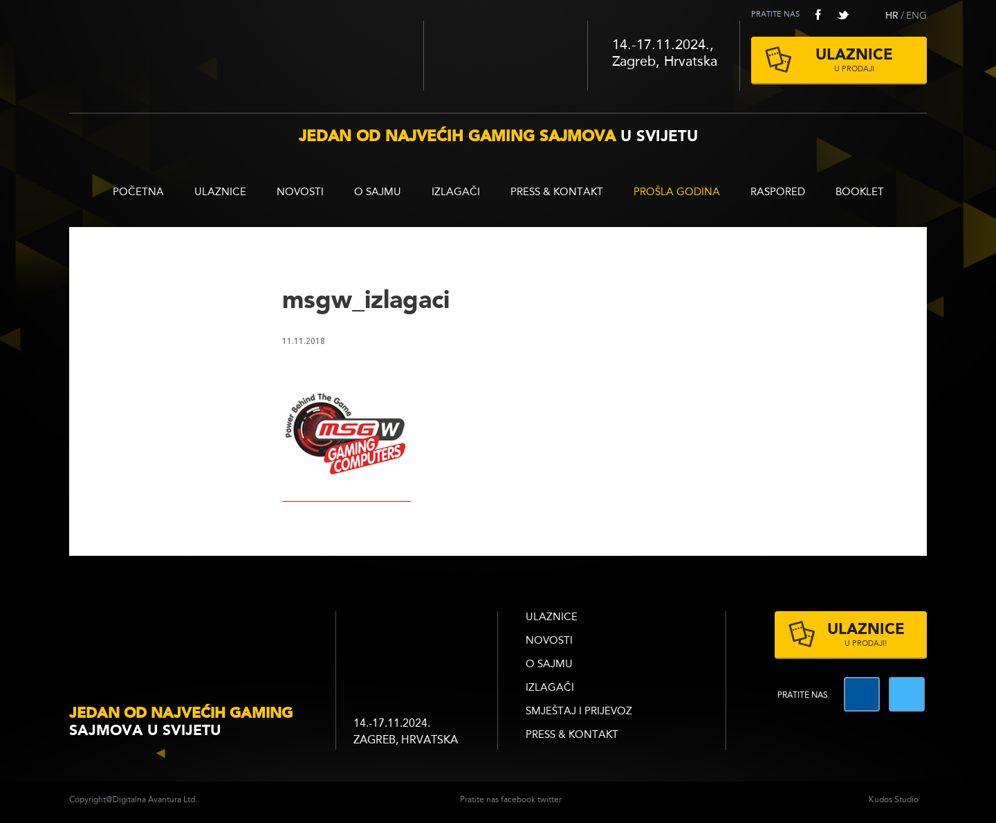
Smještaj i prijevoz (579, 712)
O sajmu (377, 193)
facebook (818, 14)
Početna (138, 193)
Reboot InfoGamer (246, 51)
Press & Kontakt (556, 193)
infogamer (193, 640)
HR (891, 16)
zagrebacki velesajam (416, 639)
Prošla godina (677, 193)
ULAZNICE (220, 193)
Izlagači (456, 193)
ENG (916, 16)
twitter (843, 14)
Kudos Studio (894, 800)
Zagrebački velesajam (505, 56)
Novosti (300, 193)
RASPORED (777, 193)
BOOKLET (860, 193)
